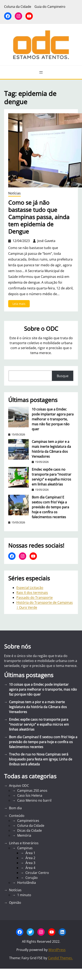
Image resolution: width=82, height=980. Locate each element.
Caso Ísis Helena (29, 795)
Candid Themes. (60, 958)
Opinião (15, 902)
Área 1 (30, 853)
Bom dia (15, 808)
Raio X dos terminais (32, 592)
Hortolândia (26, 882)
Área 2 (30, 858)
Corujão (31, 877)
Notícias (14, 193)
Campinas (25, 848)
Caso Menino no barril (34, 800)
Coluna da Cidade (30, 825)
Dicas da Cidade (29, 830)
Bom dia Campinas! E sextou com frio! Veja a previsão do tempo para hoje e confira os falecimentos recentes (50, 507)
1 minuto (24, 895)
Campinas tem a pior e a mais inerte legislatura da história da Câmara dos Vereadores (51, 449)
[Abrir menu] (41, 72)
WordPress (57, 949)
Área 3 (30, 863)
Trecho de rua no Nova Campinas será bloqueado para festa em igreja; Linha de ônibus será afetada (40, 759)
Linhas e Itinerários (24, 843)
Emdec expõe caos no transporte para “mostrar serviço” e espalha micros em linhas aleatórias (51, 476)
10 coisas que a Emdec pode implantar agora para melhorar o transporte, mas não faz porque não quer (53, 419)
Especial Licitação (29, 587)
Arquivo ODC (19, 785)
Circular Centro (37, 872)
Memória (24, 835)
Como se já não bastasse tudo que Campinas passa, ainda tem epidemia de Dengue (38, 217)
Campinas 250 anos (32, 790)
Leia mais (20, 304)
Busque (62, 376)
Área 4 (30, 867)
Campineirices (28, 820)
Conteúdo (16, 815)
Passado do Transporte (34, 597)
